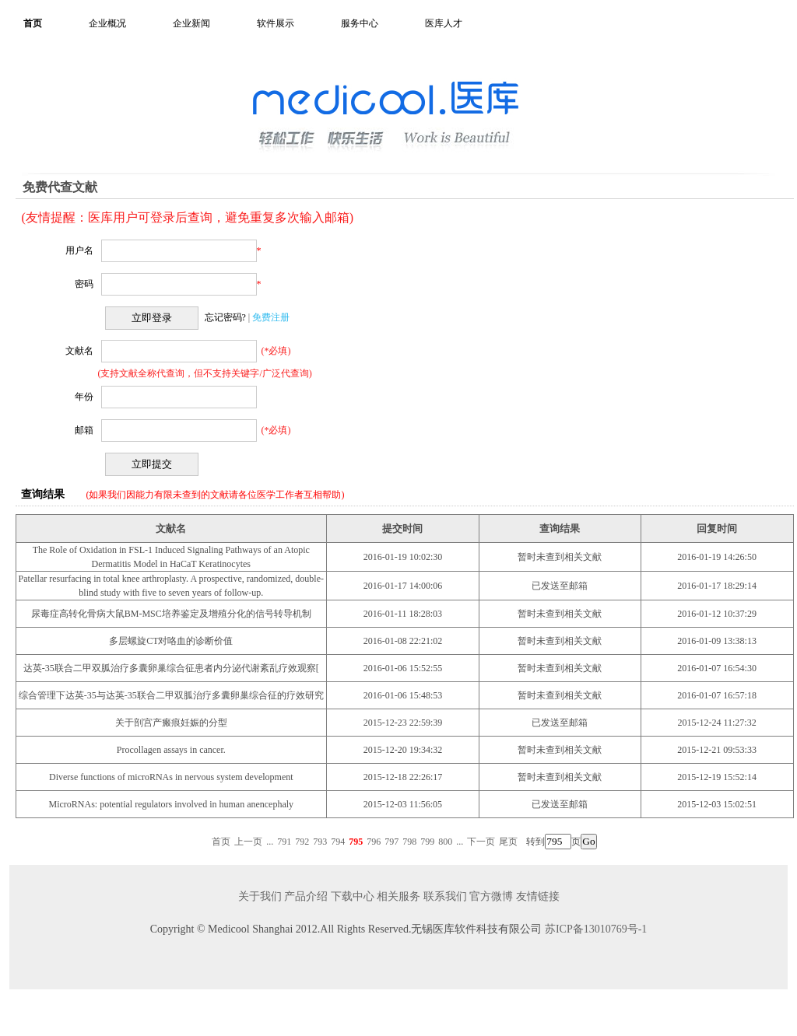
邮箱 (84, 430)
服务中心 (359, 23)
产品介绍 (306, 896)
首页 (32, 23)
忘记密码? (225, 317)
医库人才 (443, 23)
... (269, 841)
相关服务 (398, 896)
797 (391, 841)
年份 (84, 396)
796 (374, 841)
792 (302, 841)
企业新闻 (191, 23)
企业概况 (107, 23)
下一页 (481, 841)
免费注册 (271, 317)
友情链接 (538, 896)
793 (320, 841)
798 (409, 841)
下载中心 (352, 896)
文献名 (79, 350)
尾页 (508, 841)
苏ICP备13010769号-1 (596, 929)
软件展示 (275, 23)
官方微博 (491, 896)
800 (445, 841)
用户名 (79, 250)
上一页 (248, 841)
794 (338, 841)
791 (284, 841)
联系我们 (445, 896)
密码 (84, 283)
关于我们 (260, 896)
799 (427, 841)
